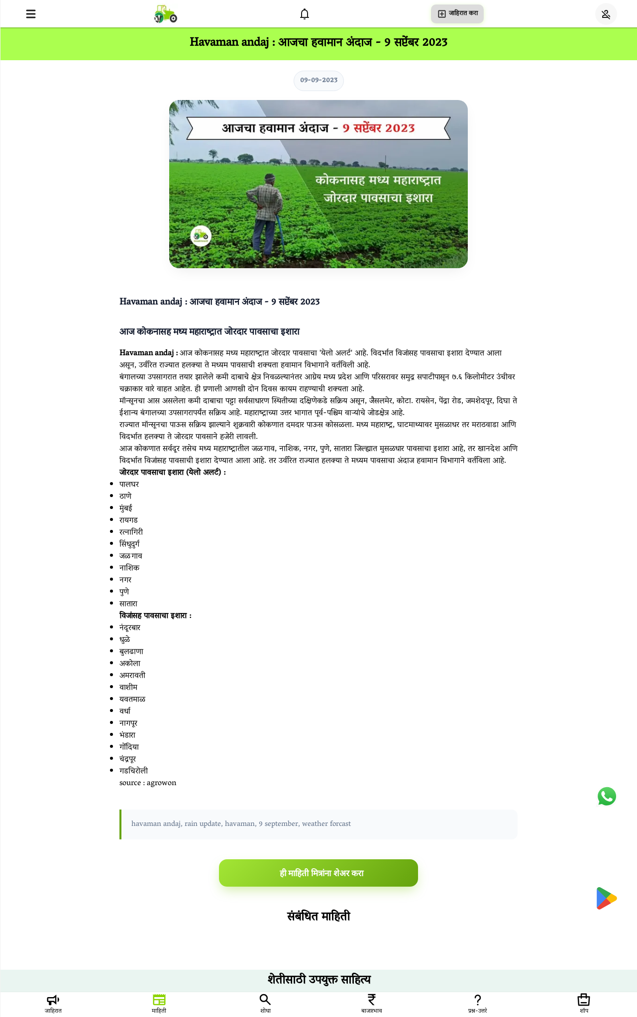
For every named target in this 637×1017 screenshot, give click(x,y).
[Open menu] (31, 14)
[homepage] (165, 13)
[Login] (606, 14)
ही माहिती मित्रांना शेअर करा (322, 873)
